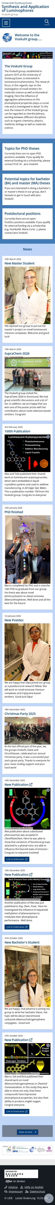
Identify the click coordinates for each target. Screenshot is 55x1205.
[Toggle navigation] (6, 23)
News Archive (25, 1132)
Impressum (13, 1191)
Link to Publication (15, 859)
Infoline (11, 1187)
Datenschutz (35, 1191)
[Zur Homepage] (27, 3)
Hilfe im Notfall (31, 1187)
